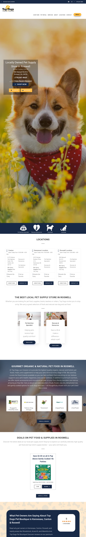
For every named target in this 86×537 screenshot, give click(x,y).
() (23, 81)
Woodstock (27, 531)
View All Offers (43, 495)
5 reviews (66, 523)
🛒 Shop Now (21, 84)
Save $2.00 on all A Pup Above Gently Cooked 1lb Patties (43, 459)
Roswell (45, 528)
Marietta (45, 531)
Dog (11, 271)
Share (47, 486)
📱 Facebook (14, 90)
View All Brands (44, 421)
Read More (29, 342)
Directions (11, 283)
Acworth (35, 531)
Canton (39, 528)
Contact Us (22, 283)
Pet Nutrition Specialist (23, 232)
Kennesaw (31, 528)
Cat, (9, 271)
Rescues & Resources (36, 232)
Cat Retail (63, 232)
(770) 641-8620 (21, 78)
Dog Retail (50, 232)
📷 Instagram (26, 90)
